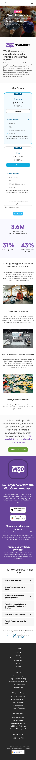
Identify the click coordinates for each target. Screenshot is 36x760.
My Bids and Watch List (18, 726)
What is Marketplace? (18, 729)
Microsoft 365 (18, 705)
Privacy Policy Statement (14, 748)
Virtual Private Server (18, 684)
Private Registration (18, 700)
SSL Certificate (18, 702)
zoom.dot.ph (11, 635)
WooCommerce (18, 687)
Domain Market (18, 720)
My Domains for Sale (18, 723)
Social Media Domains (18, 658)
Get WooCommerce (18, 449)
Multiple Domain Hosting (18, 681)
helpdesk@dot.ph (18, 637)
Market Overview (18, 718)
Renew (18, 655)
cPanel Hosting (18, 676)
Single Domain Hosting (18, 679)
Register (18, 652)
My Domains (18, 661)
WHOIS (18, 666)
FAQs (18, 663)
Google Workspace (18, 708)
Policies (27, 748)
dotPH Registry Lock (18, 697)
